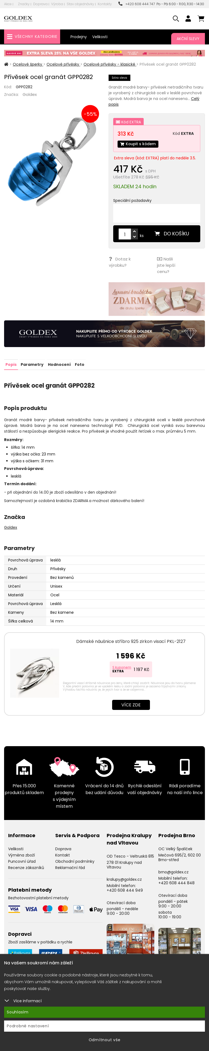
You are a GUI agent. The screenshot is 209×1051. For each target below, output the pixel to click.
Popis (11, 363)
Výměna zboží (21, 854)
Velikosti (99, 37)
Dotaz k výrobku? (119, 262)
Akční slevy (188, 38)
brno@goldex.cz (173, 871)
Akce (8, 4)
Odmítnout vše (105, 1040)
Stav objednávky (80, 4)
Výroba (57, 4)
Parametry (32, 363)
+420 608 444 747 (136, 4)
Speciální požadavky (132, 200)
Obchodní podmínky (74, 860)
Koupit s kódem (138, 144)
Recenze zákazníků (26, 867)
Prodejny (78, 37)
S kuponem (121, 666)
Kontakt (62, 854)
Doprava (40, 4)
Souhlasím (18, 1012)
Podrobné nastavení (28, 1026)
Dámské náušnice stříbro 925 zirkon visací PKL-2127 (131, 640)
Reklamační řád (70, 867)
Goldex (30, 94)
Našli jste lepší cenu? (166, 265)
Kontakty (105, 4)
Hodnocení (59, 363)
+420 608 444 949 (125, 889)
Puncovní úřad (22, 860)
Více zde (131, 704)
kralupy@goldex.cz (124, 879)
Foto (79, 363)
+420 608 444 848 (176, 882)
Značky (24, 4)
